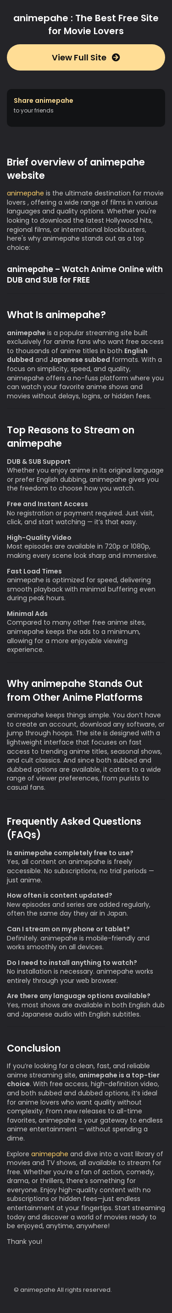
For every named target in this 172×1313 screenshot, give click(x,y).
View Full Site (86, 57)
